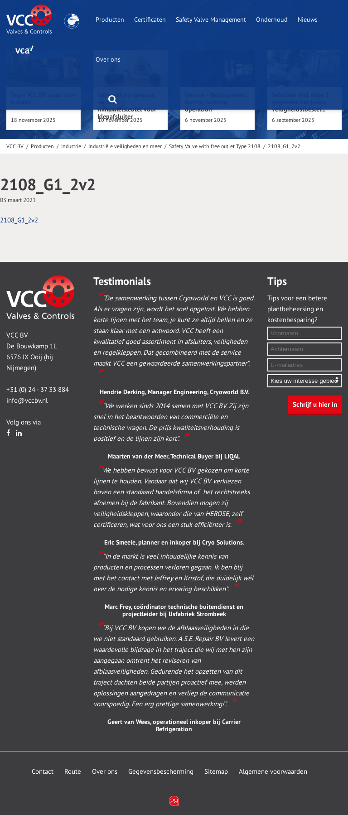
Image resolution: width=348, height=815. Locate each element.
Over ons (108, 59)
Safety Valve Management (211, 20)
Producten (110, 20)
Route (72, 771)
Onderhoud (272, 20)
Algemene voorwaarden (273, 771)
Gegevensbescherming (160, 771)
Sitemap (216, 771)
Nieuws (308, 20)
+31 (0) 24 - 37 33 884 (37, 390)
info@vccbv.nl (27, 400)
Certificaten (150, 20)
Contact (42, 771)
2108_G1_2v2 (19, 220)
